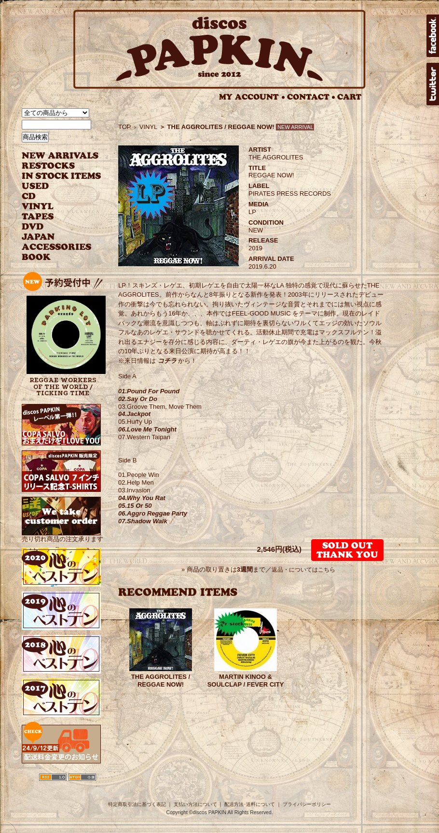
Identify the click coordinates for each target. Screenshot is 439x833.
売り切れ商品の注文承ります (62, 535)
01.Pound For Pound (148, 391)
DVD (32, 226)
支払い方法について (195, 804)
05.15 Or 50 (134, 505)
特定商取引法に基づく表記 (137, 804)
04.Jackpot (134, 413)
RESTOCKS (54, 166)
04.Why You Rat (141, 498)
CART (349, 97)
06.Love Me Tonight (147, 429)
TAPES (38, 216)
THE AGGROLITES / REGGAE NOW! (160, 680)
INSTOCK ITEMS (61, 176)
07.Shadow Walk (142, 521)
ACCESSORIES (57, 247)
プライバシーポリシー (307, 804)
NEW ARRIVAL (60, 155)
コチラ (167, 360)
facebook (432, 35)
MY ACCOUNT (252, 97)
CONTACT (311, 97)
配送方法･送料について (249, 804)
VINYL (38, 206)
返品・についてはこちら (303, 569)
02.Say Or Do (137, 398)
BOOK (37, 257)
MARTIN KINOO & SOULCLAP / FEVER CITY (245, 680)
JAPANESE (54, 237)
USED (54, 186)
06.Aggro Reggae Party (152, 513)
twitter (432, 84)
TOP (124, 126)
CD (29, 196)
